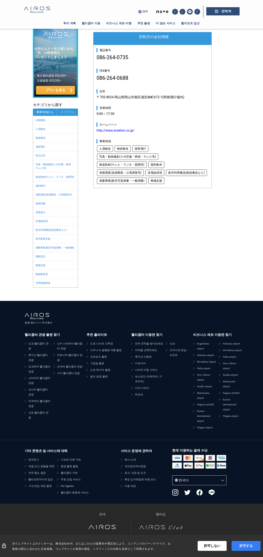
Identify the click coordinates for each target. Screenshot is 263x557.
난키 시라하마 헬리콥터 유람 (70, 346)
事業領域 (105, 141)
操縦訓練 (40, 203)
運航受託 (40, 256)
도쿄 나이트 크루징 (101, 343)
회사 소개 (130, 459)
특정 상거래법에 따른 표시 (140, 479)
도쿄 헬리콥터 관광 (38, 346)
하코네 (139, 394)
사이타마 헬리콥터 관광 (39, 381)
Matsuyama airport (203, 395)
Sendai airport (204, 386)
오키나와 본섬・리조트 (179, 353)
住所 (102, 91)
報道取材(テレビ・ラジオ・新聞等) (55, 177)
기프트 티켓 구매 (71, 459)
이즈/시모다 (142, 387)
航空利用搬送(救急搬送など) (51, 230)
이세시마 (140, 363)
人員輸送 (40, 129)
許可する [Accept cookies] (246, 546)
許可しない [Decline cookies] (212, 546)
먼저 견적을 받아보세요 (149, 343)
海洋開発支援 (43, 238)
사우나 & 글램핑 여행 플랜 (106, 350)
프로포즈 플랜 (98, 356)
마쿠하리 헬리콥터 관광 (39, 404)
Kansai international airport (203, 415)
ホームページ (108, 124)
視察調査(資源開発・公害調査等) (54, 194)
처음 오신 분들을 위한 (41, 466)
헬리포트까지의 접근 (40, 479)
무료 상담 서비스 (71, 479)
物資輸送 (40, 137)
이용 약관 (130, 486)
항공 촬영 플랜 (69, 466)
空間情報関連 (43, 283)
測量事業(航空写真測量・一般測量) (55, 247)
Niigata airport (204, 427)
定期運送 (40, 120)
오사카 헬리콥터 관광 (38, 392)
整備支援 (40, 265)
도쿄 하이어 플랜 (100, 369)
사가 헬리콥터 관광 (68, 373)
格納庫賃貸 (42, 274)
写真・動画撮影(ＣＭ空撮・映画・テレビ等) (54, 166)
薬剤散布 (40, 185)
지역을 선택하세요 (146, 350)
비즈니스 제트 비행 (119, 23)
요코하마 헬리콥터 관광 (39, 369)
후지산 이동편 (143, 356)
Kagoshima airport (203, 346)
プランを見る (55, 90)
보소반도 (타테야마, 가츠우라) (148, 379)
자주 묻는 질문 (37, 472)
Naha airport (203, 368)
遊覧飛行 (40, 146)
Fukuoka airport (205, 355)
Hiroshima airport (206, 361)
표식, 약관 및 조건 (135, 472)
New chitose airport (203, 377)
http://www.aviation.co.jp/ (115, 130)
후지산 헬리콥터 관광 (38, 358)
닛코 (172, 343)
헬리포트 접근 (190, 23)
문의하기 (33, 459)
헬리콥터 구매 (69, 472)
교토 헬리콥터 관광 (38, 415)
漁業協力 (40, 212)
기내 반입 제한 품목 (40, 486)
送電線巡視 (42, 221)
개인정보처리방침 (135, 466)
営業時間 (105, 108)
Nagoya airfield (205, 404)
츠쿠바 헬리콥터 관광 (70, 366)
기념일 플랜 (97, 363)
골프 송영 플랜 (99, 376)
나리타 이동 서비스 (146, 369)
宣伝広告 (40, 155)
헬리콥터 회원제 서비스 (75, 492)
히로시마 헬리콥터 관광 (70, 358)
